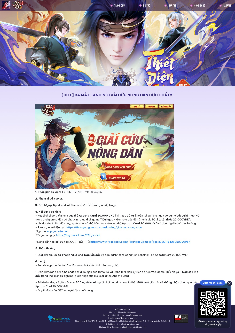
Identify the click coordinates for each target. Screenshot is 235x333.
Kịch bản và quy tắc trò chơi (128, 324)
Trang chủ (119, 5)
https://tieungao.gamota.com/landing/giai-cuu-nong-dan (104, 227)
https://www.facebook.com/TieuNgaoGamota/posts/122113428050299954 (140, 241)
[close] (229, 283)
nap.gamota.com (58, 231)
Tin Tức (146, 5)
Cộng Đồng (199, 5)
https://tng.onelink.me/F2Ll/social (78, 235)
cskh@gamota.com (134, 315)
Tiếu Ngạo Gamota (122, 309)
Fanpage (227, 5)
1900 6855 (114, 315)
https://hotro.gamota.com (126, 318)
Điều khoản (110, 324)
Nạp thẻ (172, 5)
